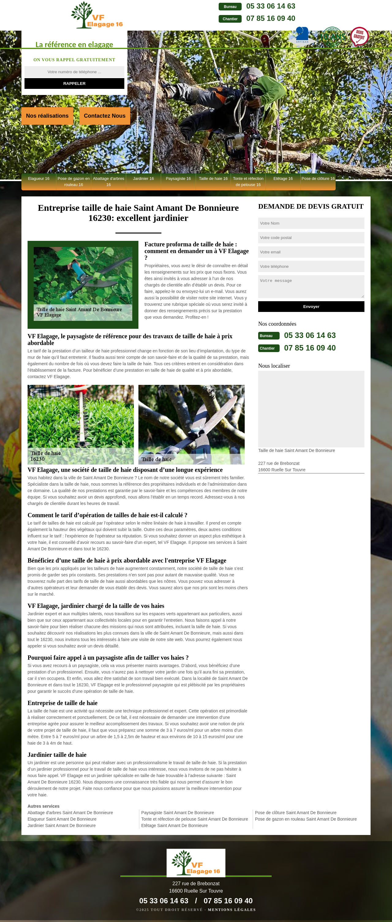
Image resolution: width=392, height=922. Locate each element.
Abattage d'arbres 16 (108, 181)
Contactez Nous (105, 116)
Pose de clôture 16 (318, 178)
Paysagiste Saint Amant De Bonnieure (177, 812)
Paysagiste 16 (178, 178)
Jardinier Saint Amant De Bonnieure (62, 825)
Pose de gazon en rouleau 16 (74, 181)
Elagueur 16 (38, 178)
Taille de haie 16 (213, 178)
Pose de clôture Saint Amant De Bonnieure (296, 812)
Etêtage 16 (283, 178)
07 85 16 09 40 (213, 18)
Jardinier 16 (143, 178)
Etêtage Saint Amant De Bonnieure (174, 825)
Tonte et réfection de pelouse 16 (248, 181)
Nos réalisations (47, 116)
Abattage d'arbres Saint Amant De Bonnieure (70, 812)
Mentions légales (232, 911)
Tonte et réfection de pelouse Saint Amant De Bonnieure (194, 819)
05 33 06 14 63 (213, 6)
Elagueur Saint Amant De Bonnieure (62, 819)
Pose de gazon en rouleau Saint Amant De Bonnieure (306, 819)
